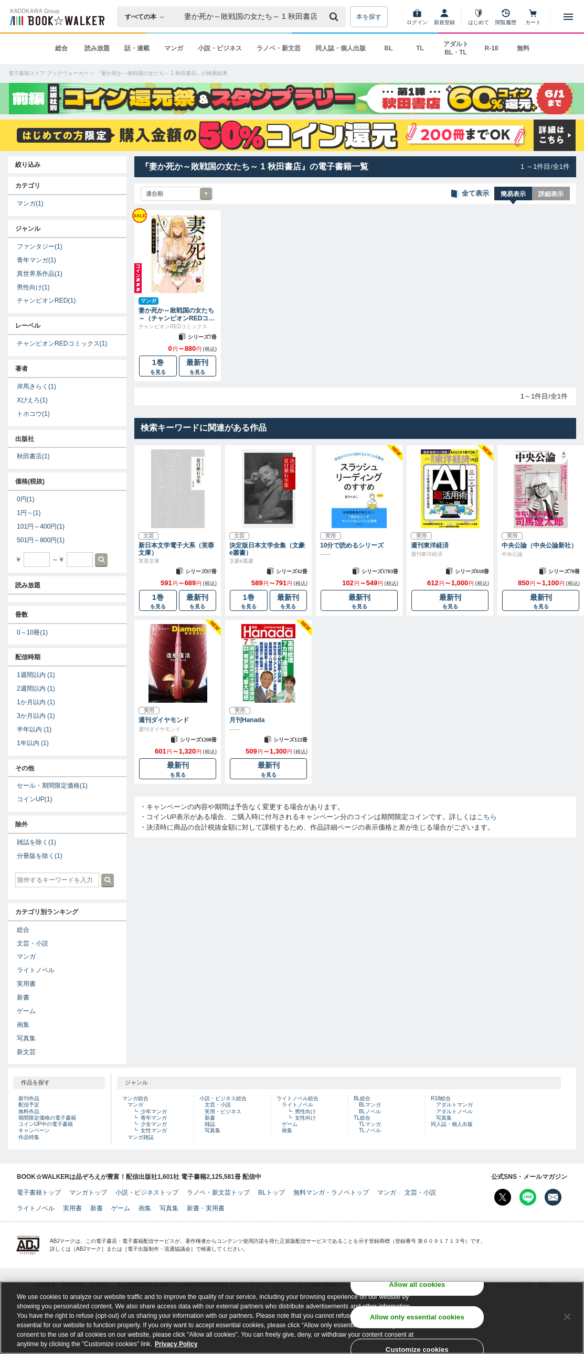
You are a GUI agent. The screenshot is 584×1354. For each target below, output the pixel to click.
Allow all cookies (417, 1284)
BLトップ (271, 1192)
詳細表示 (551, 194)
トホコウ (33, 413)
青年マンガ (36, 260)
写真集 (26, 1038)
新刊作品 (28, 1098)
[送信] (335, 17)
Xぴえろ (32, 400)
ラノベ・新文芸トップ (218, 1192)
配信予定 (28, 1105)
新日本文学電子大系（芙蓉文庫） (176, 549)
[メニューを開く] (568, 16)
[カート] (533, 16)
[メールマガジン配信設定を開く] (553, 1197)
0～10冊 (32, 632)
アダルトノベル (454, 1111)
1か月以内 (36, 702)
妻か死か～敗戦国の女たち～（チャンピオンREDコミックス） (177, 314)
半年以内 (34, 729)
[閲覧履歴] (505, 16)
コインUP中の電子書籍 (45, 1124)
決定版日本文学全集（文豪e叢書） (267, 549)
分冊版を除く (39, 855)
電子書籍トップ (39, 1192)
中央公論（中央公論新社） (539, 545)
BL (389, 48)
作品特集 (28, 1137)
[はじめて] (478, 16)
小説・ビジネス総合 (223, 1098)
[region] (292, 1317)
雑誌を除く (36, 842)
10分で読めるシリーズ (352, 545)
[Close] (567, 1316)
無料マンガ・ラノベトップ (331, 1192)
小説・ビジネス (220, 48)
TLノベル (370, 1130)
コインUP (34, 799)
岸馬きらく (36, 386)
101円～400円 (41, 526)
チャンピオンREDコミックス (62, 343)
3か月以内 (36, 715)
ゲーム (26, 1011)
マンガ (173, 48)
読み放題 (97, 48)
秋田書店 (33, 456)
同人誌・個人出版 (340, 48)
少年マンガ (154, 1111)
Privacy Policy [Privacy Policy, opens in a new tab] (176, 1344)
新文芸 (26, 1052)
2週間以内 (36, 688)
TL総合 (362, 1118)
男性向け (33, 287)
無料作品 (28, 1111)
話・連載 (137, 48)
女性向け (305, 1118)
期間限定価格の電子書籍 (47, 1118)
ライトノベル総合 (297, 1098)
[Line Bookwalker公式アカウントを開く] (527, 1197)
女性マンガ (154, 1130)
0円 (25, 499)
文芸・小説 (32, 943)
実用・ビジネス (223, 1111)
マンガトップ (88, 1192)
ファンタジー (39, 246)
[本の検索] (148, 17)
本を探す (368, 16)
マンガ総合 (135, 1098)
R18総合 (441, 1098)
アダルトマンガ (454, 1105)
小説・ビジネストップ (146, 1192)
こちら (486, 817)
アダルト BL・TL (456, 48)
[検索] (335, 17)
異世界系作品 (39, 273)
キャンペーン (34, 1130)
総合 (61, 48)
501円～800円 (41, 540)
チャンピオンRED (46, 300)
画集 (23, 1024)
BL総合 (362, 1098)
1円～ (28, 513)
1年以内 (33, 743)
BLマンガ (370, 1105)
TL (420, 48)
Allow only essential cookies (417, 1317)
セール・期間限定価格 (52, 785)
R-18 (491, 48)
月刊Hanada (246, 720)
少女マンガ (154, 1124)
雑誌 (210, 1124)
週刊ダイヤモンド (164, 720)
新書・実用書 (206, 1208)
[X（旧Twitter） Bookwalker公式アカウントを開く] (502, 1197)
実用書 (26, 983)
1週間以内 (36, 675)
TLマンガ (370, 1124)
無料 (523, 48)
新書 (23, 997)
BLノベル (370, 1111)
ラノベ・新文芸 (279, 48)
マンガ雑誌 (141, 1137)
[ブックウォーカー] (56, 16)
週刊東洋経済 (430, 545)
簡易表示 (513, 194)
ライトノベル (36, 970)
